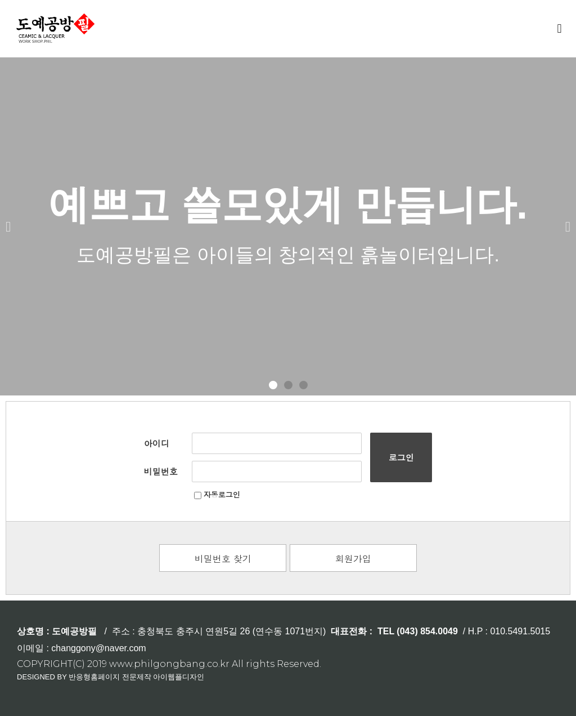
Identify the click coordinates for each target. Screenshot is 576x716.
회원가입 (353, 558)
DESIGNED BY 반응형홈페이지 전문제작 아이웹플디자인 (110, 677)
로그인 (401, 457)
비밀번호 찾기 (223, 558)
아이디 (156, 443)
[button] (559, 28)
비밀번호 (161, 471)
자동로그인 (217, 494)
